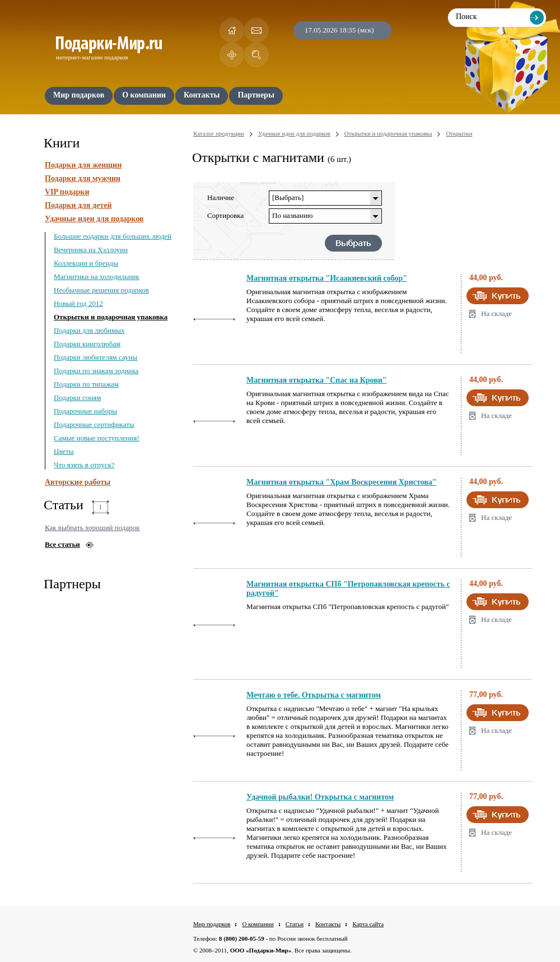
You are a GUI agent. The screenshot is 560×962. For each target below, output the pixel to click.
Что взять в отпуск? (84, 465)
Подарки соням (77, 397)
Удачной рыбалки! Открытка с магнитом (320, 797)
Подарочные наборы (85, 411)
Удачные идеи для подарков (94, 219)
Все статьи (62, 544)
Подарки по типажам (86, 384)
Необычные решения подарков (101, 290)
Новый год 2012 (78, 303)
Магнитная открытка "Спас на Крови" (316, 380)
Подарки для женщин (83, 165)
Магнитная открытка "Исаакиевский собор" (326, 278)
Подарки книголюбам (87, 344)
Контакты (327, 924)
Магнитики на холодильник (96, 276)
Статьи (295, 924)
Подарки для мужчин (82, 178)
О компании (257, 924)
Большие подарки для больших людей (112, 236)
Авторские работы (77, 482)
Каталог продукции (218, 133)
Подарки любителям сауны (95, 357)
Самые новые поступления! (96, 438)
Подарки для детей (78, 205)
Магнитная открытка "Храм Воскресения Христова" (341, 482)
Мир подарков (211, 924)
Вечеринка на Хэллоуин (91, 249)
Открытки (459, 133)
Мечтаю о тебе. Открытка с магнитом (313, 695)
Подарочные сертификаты (94, 424)
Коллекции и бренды (86, 263)
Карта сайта (368, 924)
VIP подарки (67, 192)
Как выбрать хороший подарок (92, 527)
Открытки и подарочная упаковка (110, 317)
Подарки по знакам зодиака (96, 370)
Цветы (64, 451)
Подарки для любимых (89, 330)
